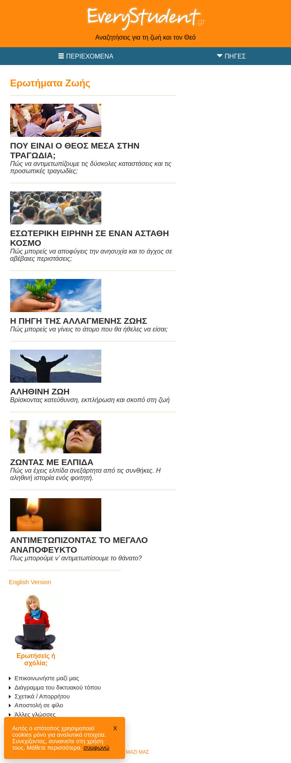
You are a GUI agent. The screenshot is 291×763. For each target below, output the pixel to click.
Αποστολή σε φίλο (39, 705)
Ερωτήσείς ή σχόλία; (36, 659)
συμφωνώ (96, 747)
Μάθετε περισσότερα (53, 747)
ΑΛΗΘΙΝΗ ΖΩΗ (40, 391)
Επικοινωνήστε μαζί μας (47, 678)
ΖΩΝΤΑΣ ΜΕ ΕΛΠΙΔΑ (51, 462)
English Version (30, 582)
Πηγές (235, 56)
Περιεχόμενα (89, 56)
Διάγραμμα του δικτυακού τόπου (58, 687)
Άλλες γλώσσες (35, 714)
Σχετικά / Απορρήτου (42, 696)
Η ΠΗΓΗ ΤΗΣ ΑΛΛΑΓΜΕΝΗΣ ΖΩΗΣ (78, 320)
